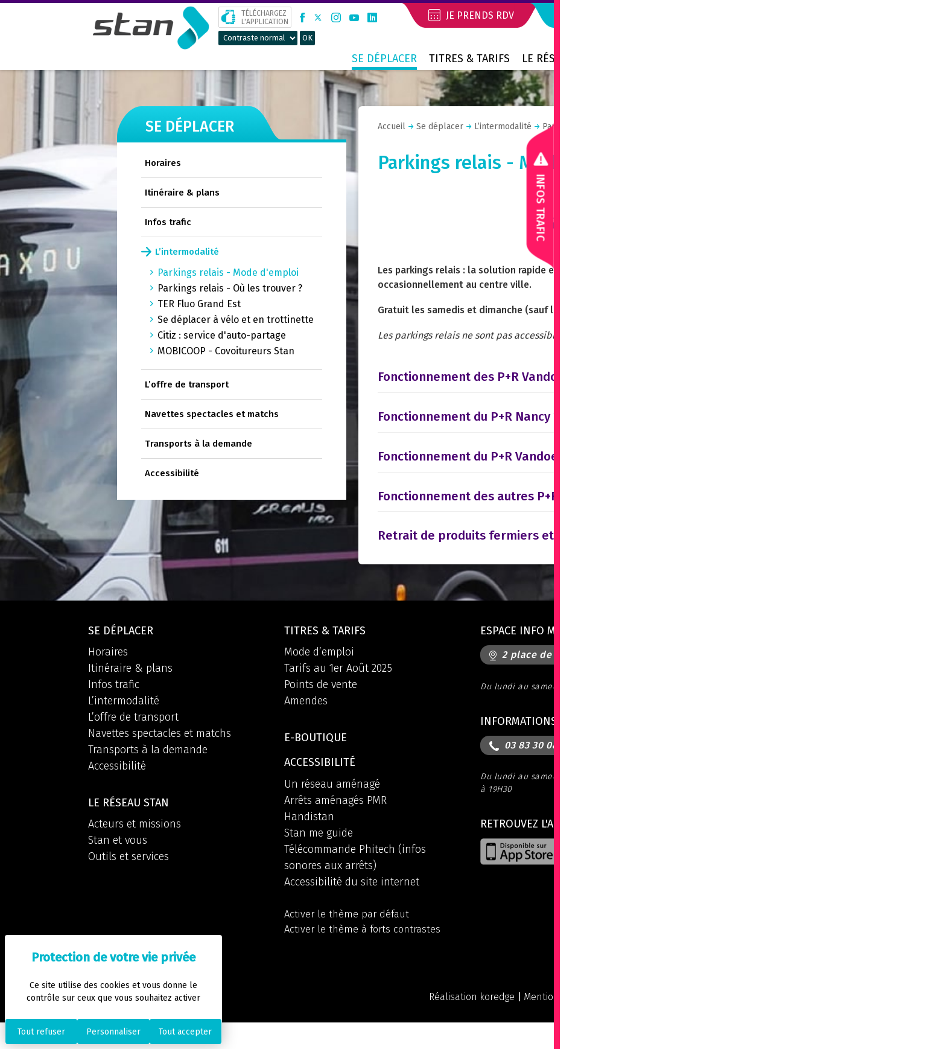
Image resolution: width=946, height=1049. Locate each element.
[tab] (594, 389)
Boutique (698, 58)
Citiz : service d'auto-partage (221, 335)
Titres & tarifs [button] (328, 649)
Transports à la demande (198, 443)
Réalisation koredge (440, 1022)
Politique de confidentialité (685, 1022)
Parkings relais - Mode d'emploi (228, 272)
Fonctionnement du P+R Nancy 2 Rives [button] (502, 433)
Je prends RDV (472, 15)
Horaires (163, 163)
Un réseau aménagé (332, 806)
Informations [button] (521, 741)
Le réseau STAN (562, 58)
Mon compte (776, 15)
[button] (851, 17)
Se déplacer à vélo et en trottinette (235, 319)
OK (307, 37)
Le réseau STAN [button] (132, 823)
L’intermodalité (187, 252)
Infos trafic (168, 222)
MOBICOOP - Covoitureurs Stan (225, 351)
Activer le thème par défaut (349, 937)
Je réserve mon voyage (626, 15)
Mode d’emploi (319, 671)
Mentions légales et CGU (554, 1022)
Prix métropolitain (797, 58)
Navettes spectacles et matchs (212, 414)
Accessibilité (172, 473)
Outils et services (128, 877)
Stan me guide (318, 855)
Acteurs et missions (134, 845)
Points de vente (320, 703)
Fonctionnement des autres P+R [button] (482, 512)
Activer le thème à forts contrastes (366, 953)
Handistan (309, 839)
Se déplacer (384, 58)
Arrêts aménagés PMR (335, 822)
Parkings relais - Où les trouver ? (229, 288)
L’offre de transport (187, 384)
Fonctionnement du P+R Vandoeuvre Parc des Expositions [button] (566, 473)
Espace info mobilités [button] (545, 649)
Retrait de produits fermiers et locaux (502, 552)
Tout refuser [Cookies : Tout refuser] (41, 1032)
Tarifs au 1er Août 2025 (338, 687)
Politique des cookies (809, 1022)
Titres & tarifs (469, 58)
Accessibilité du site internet (351, 904)
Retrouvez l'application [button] (552, 846)
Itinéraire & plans (182, 192)
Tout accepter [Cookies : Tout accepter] (185, 1032)
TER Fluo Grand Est (199, 304)
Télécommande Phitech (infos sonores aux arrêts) (355, 879)
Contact (637, 58)
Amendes (306, 720)
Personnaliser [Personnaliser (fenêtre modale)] (113, 1032)
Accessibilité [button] (322, 784)
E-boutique (319, 758)
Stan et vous (117, 861)
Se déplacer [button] (123, 649)
